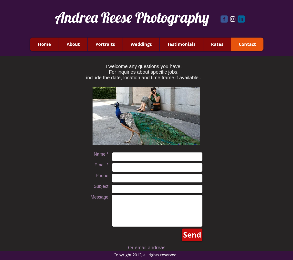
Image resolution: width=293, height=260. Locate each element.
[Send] (192, 235)
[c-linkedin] (241, 19)
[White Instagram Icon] (232, 19)
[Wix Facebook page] (224, 19)
